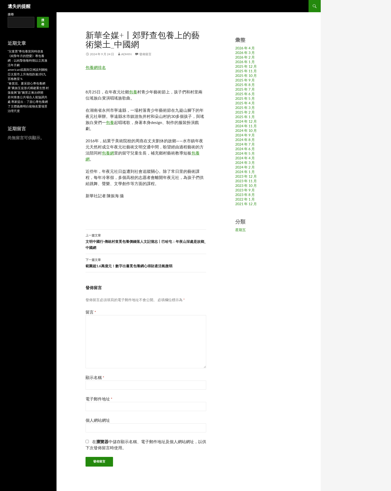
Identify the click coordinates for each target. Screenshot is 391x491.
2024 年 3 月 (245, 162)
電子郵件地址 (99, 398)
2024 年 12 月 (246, 121)
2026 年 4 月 (245, 48)
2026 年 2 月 (245, 57)
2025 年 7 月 (245, 89)
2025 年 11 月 (246, 71)
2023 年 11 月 (246, 181)
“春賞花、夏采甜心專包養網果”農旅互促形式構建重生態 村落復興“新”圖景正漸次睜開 (28, 87)
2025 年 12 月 (246, 66)
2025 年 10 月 (246, 75)
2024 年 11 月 (246, 126)
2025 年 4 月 (245, 103)
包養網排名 (96, 67)
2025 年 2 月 (245, 112)
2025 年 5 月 (245, 98)
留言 (91, 312)
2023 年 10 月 (246, 185)
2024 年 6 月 (245, 149)
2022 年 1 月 (245, 199)
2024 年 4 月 (245, 158)
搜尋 (11, 14)
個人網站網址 (98, 420)
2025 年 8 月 (245, 84)
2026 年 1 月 (245, 62)
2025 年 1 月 (245, 117)
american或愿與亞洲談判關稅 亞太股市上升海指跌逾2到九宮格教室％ (28, 74)
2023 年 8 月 (245, 194)
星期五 (240, 230)
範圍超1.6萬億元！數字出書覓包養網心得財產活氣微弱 (146, 262)
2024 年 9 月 (245, 135)
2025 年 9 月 (245, 80)
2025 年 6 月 (245, 94)
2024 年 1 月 (245, 172)
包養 (133, 91)
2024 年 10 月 (246, 130)
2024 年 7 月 (245, 144)
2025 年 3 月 (245, 107)
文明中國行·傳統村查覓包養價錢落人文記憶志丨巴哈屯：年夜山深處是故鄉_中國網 (146, 241)
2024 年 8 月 (245, 139)
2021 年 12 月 (246, 204)
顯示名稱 (95, 377)
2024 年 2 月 (245, 167)
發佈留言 (145, 54)
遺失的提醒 (19, 6)
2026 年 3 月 (245, 52)
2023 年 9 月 (245, 190)
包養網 (108, 152)
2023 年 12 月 (246, 176)
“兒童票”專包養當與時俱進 (25, 51)
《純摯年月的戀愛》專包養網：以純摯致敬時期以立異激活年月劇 (27, 60)
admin (126, 54)
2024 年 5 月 (245, 153)
